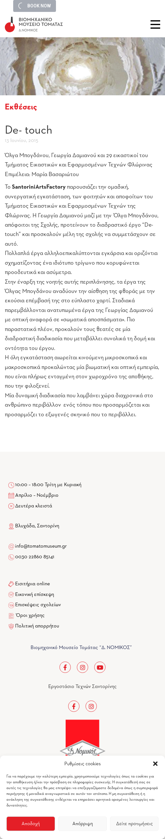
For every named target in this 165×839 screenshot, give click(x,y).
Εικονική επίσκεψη (34, 594)
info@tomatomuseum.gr (41, 546)
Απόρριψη (82, 823)
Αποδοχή (31, 823)
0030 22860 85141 (34, 557)
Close (155, 24)
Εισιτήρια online (32, 584)
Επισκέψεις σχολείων (38, 605)
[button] (155, 763)
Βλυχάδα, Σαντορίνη (33, 526)
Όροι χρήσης (30, 615)
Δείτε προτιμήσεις (134, 823)
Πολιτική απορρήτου (37, 626)
